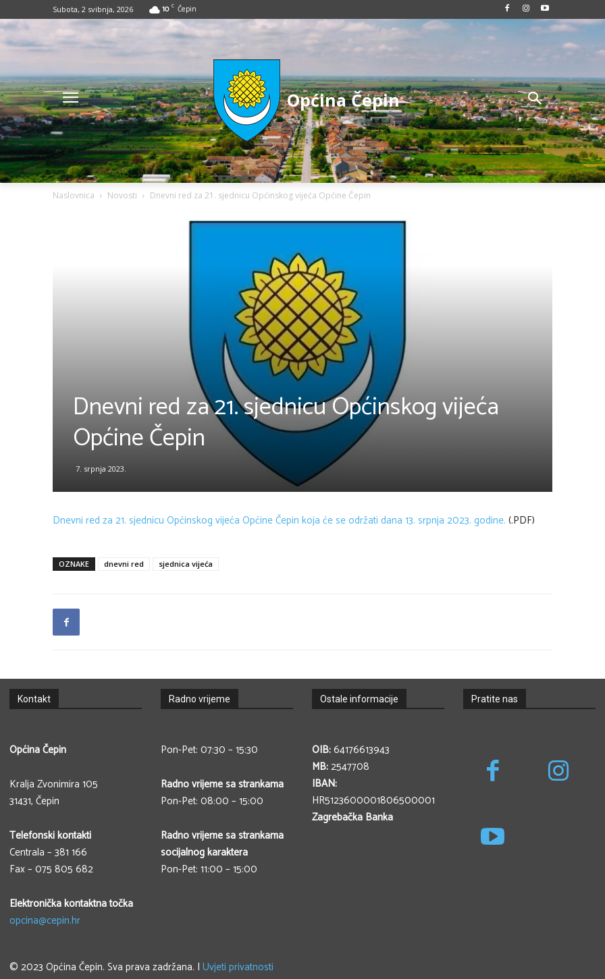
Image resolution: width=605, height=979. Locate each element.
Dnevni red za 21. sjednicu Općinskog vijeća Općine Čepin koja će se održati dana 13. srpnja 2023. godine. (279, 520)
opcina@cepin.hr (44, 920)
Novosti (122, 195)
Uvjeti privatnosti (238, 967)
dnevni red (124, 564)
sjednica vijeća (186, 564)
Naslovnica (74, 195)
